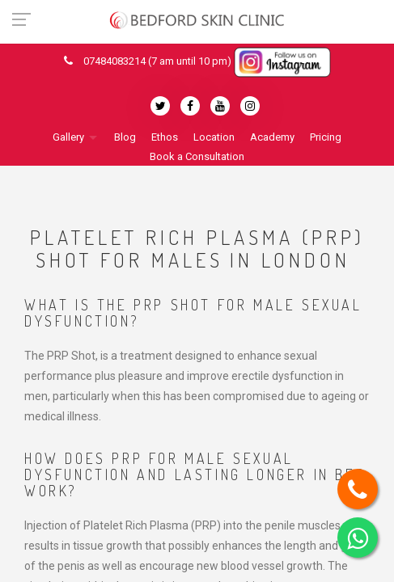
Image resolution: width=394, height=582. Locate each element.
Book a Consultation (197, 156)
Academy (272, 137)
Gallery (68, 137)
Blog (125, 137)
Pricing (325, 137)
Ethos (164, 137)
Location (214, 137)
